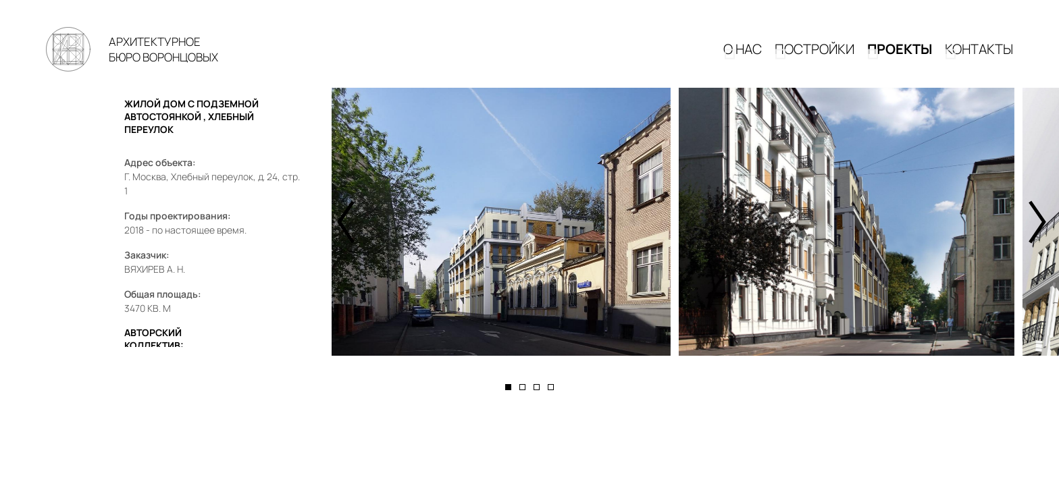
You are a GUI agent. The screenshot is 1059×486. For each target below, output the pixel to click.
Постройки (814, 58)
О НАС (742, 58)
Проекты (899, 58)
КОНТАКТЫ (979, 58)
